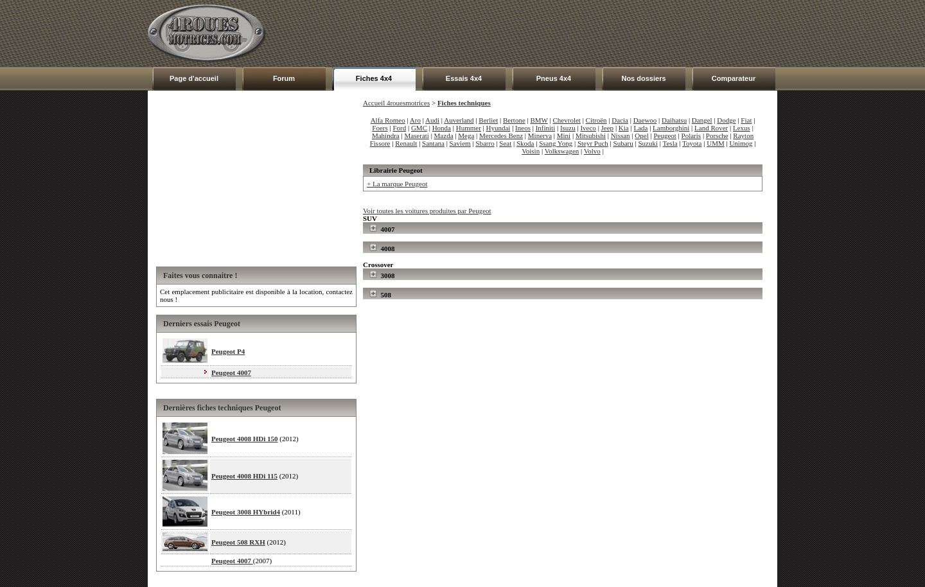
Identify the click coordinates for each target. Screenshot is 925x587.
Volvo (592, 151)
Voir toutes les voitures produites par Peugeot (427, 211)
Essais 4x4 (464, 78)
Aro (415, 120)
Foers (379, 128)
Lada (640, 128)
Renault (406, 143)
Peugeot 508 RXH (238, 542)
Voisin (531, 151)
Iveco (587, 128)
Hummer (468, 128)
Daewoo (645, 120)
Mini (563, 135)
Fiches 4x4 (374, 78)
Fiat (746, 120)
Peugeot (664, 135)
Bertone (514, 120)
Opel (641, 135)
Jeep (607, 128)
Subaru (623, 143)
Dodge (726, 120)
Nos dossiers (643, 78)
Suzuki (648, 143)
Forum (284, 78)
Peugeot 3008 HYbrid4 (245, 512)
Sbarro (484, 143)
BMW (539, 120)
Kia (624, 128)
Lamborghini (671, 128)
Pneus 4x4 (553, 78)
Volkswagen (562, 151)
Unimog (740, 143)
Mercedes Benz (501, 135)
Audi (432, 120)
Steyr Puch (592, 143)
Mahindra (386, 135)
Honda (441, 128)
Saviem (460, 143)
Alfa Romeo (388, 120)
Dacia (620, 120)
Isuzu (568, 128)
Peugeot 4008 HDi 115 (244, 476)
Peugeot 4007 (231, 372)
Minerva (540, 135)
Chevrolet (567, 120)
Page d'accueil (194, 78)
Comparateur (733, 78)
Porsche (717, 135)
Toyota (691, 143)
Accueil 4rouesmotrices (396, 103)
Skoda (525, 143)
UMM (716, 143)
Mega (466, 135)
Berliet (488, 120)
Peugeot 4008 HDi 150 (244, 438)
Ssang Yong (555, 143)
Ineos (523, 128)
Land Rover (711, 128)
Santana (433, 143)
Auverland (458, 120)
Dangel (702, 120)
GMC (419, 128)
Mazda (444, 135)
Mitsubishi (591, 135)
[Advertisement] (543, 33)
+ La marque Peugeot (397, 184)
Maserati (416, 135)
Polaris (691, 135)
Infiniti (546, 128)
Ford (399, 128)
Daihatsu (674, 120)
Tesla (670, 143)
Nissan (620, 135)
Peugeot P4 (228, 351)
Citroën (596, 120)
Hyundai (498, 128)
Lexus (741, 128)
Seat (505, 143)
